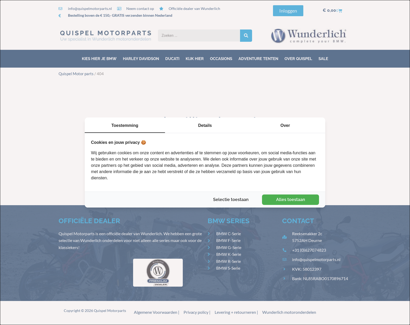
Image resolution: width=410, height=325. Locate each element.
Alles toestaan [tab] (290, 199)
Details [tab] (205, 125)
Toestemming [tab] (124, 125)
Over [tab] (285, 125)
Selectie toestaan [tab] (231, 199)
